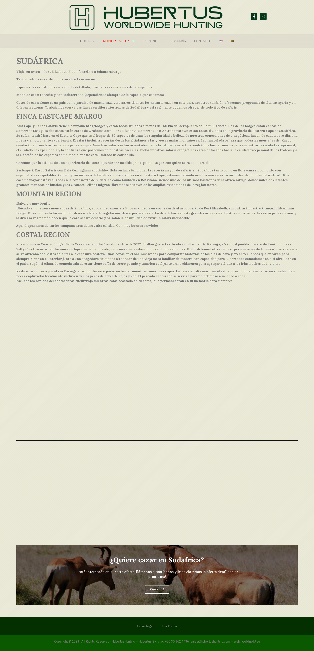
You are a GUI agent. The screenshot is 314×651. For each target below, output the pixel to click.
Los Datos (169, 626)
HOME (87, 41)
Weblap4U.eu (250, 641)
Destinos (153, 41)
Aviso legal (145, 626)
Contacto (202, 41)
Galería (179, 41)
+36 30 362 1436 (177, 641)
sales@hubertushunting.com (210, 641)
